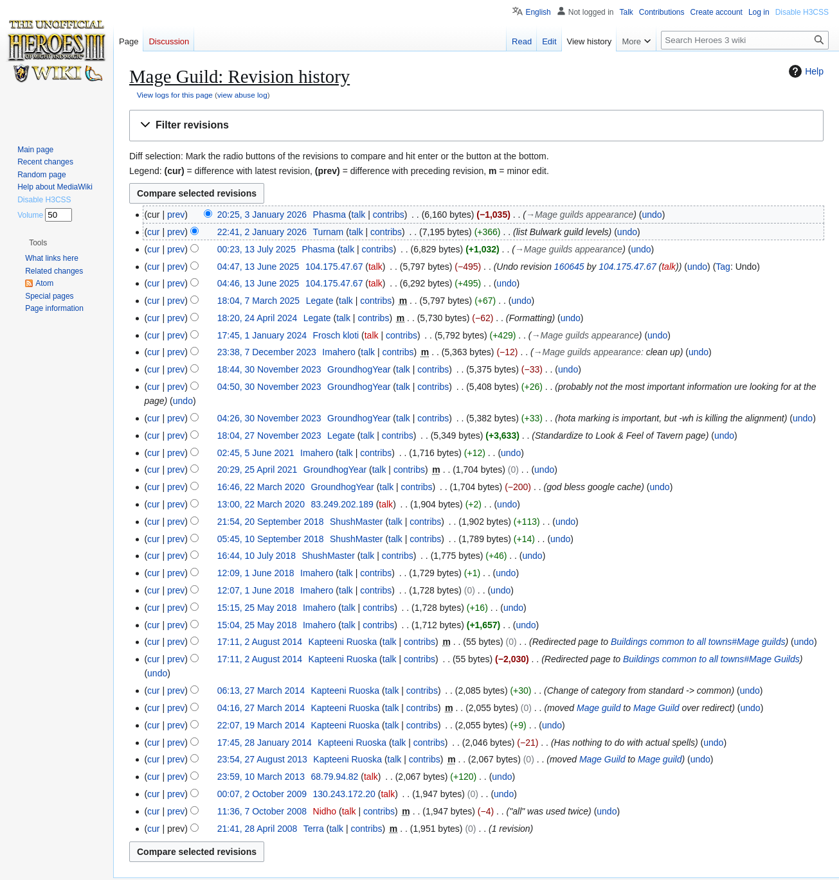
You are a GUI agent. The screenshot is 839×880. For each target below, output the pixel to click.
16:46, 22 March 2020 (261, 487)
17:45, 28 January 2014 (264, 742)
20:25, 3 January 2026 (262, 214)
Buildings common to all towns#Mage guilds (698, 642)
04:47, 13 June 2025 (258, 266)
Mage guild (599, 708)
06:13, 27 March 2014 (261, 690)
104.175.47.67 (627, 266)
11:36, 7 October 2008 (262, 811)
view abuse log (242, 95)
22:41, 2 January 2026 (262, 232)
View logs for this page (175, 95)
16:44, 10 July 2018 (256, 555)
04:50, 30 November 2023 (269, 387)
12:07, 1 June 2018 (255, 590)
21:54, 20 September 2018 (270, 521)
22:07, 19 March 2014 (261, 725)
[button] (476, 125)
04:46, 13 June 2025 (258, 283)
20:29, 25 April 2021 (257, 469)
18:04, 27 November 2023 (269, 435)
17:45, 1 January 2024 (262, 335)
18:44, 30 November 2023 (269, 369)
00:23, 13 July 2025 (256, 249)
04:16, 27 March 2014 (261, 708)
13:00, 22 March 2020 (261, 504)
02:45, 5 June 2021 (255, 453)
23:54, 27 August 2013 (262, 759)
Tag (723, 266)
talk (358, 214)
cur (153, 232)
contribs (388, 214)
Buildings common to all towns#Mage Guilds (711, 659)
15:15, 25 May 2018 (257, 608)
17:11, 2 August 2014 (259, 642)
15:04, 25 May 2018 (257, 625)
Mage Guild (656, 708)
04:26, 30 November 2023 (269, 418)
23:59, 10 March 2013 (261, 776)
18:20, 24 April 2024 (257, 318)
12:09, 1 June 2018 (255, 573)
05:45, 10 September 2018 (270, 539)
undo (652, 214)
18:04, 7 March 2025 (258, 300)
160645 (569, 266)
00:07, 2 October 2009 (262, 794)
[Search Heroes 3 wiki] (745, 40)
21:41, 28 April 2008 (257, 828)
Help (805, 71)
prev (176, 214)
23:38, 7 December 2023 (266, 352)
